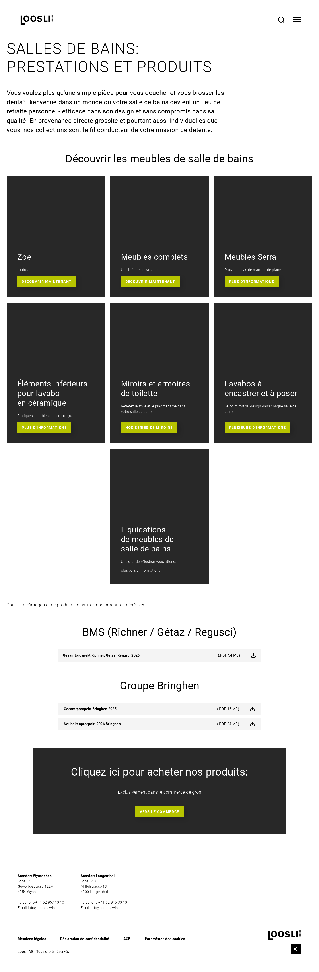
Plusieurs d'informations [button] (257, 428)
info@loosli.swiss (42, 908)
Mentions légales (32, 939)
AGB (127, 939)
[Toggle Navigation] (297, 20)
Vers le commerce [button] (159, 812)
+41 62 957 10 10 (50, 902)
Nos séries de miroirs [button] (149, 428)
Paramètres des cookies (165, 939)
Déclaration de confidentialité (84, 939)
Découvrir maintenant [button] (47, 282)
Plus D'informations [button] (44, 428)
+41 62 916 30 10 (113, 902)
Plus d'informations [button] (251, 282)
